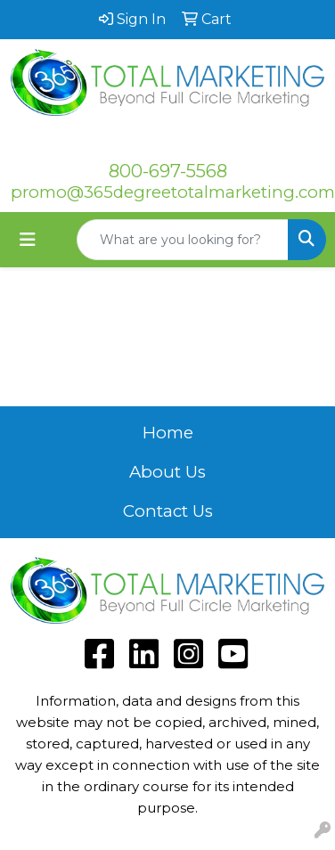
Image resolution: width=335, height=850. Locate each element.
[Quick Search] (183, 239)
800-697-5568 (168, 171)
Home (168, 432)
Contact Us (168, 511)
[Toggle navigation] (27, 239)
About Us (167, 472)
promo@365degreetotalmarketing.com (173, 192)
